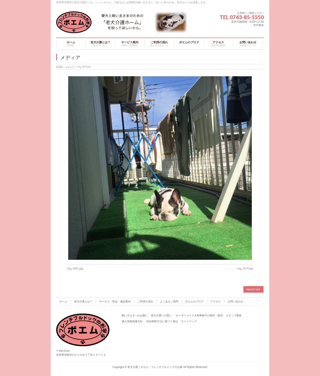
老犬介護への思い (161, 315)
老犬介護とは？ (83, 301)
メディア (70, 67)
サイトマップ (189, 321)
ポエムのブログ (194, 301)
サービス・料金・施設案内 (115, 301)
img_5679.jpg (245, 268)
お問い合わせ (235, 301)
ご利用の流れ (145, 301)
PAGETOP (253, 289)
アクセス (215, 301)
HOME (59, 67)
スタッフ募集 (234, 315)
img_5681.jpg (75, 268)
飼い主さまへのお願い (135, 315)
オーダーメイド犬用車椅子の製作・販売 (199, 315)
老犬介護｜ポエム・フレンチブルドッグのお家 (155, 367)
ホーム (63, 301)
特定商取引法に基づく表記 (162, 321)
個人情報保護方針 (132, 321)
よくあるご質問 (169, 301)
